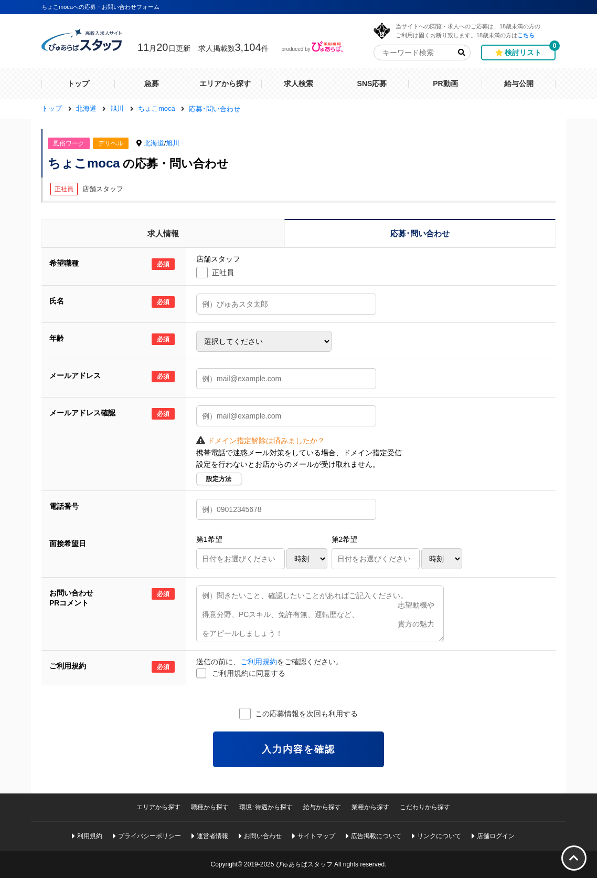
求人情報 (163, 233)
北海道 (154, 143)
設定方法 (218, 479)
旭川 (172, 143)
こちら (526, 35)
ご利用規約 (258, 661)
